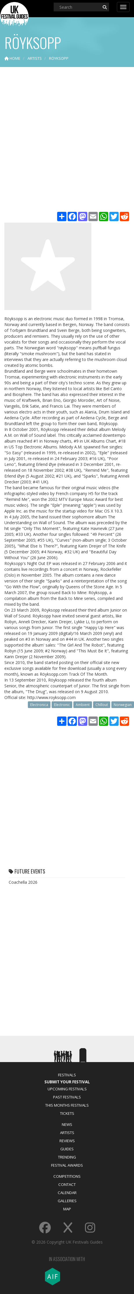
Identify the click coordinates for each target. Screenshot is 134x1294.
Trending (67, 1157)
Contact (67, 1184)
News (67, 1124)
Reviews (67, 1140)
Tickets (67, 1113)
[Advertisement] (67, 140)
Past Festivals (67, 1097)
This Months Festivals (67, 1105)
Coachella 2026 (23, 882)
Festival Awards (67, 1165)
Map (67, 1209)
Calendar (67, 1192)
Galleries (67, 1200)
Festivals (67, 1075)
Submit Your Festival (67, 1082)
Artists (67, 1132)
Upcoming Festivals (67, 1088)
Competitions (67, 1176)
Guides (67, 1149)
